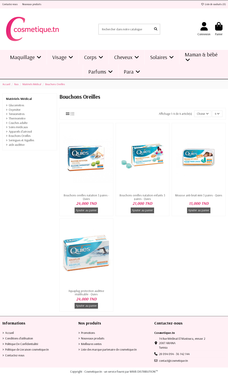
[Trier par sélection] (202, 114)
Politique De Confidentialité (21, 344)
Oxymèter (15, 110)
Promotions (88, 333)
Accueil (9, 333)
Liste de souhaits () (213, 4)
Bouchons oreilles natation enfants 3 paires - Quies (142, 197)
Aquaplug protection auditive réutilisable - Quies (86, 292)
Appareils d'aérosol (20, 131)
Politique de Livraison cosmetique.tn (27, 349)
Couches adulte (18, 123)
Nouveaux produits (31, 4)
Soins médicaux (18, 127)
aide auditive (16, 145)
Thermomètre (17, 118)
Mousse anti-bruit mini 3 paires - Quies (198, 195)
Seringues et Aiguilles (21, 140)
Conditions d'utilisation (19, 338)
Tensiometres (16, 114)
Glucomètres (16, 105)
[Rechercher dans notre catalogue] (155, 29)
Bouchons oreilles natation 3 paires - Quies (86, 197)
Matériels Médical (19, 99)
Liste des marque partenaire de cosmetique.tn (109, 349)
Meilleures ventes (91, 344)
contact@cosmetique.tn (173, 361)
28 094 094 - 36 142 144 (174, 354)
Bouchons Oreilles (20, 136)
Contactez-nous (10, 4)
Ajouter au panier (86, 210)
